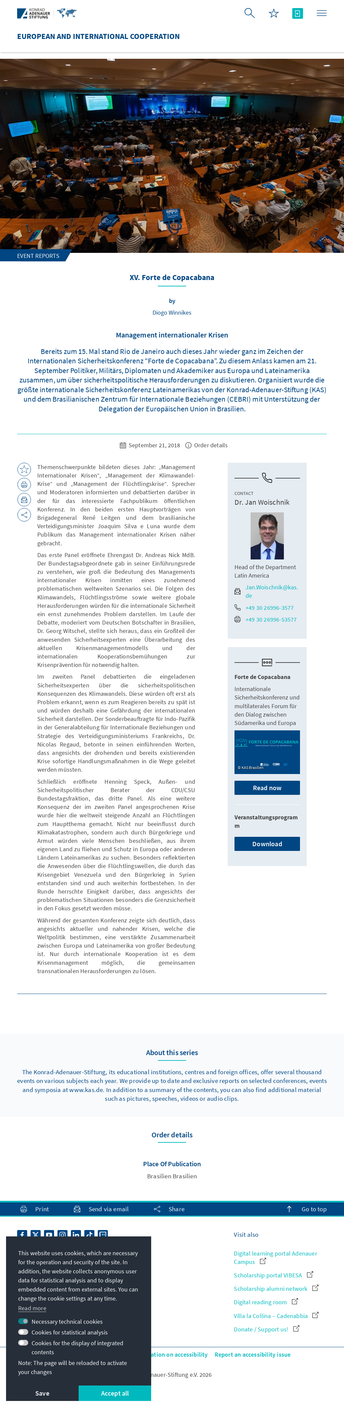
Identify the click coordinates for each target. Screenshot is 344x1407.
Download (267, 843)
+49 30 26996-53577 (265, 619)
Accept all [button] (115, 1393)
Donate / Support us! (266, 1329)
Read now (267, 787)
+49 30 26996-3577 (264, 607)
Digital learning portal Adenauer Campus (275, 1258)
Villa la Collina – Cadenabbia (276, 1316)
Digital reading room (266, 1302)
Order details (206, 445)
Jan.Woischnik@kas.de (266, 591)
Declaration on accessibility (171, 1354)
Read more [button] (32, 1308)
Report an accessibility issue (253, 1354)
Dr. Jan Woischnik (262, 502)
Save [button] (42, 1393)
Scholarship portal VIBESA (273, 1275)
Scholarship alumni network (276, 1288)
